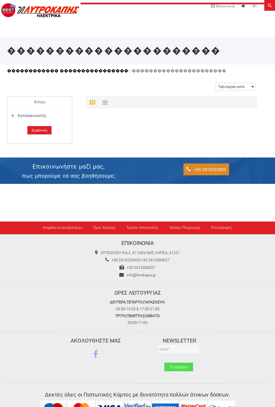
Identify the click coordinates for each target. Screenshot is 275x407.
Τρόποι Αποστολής (142, 228)
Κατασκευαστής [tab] (28, 115)
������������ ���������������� (67, 70)
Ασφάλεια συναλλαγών (63, 228)
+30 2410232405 (206, 169)
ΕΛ (255, 6)
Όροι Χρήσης (104, 228)
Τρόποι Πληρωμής (185, 228)
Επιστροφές (221, 228)
